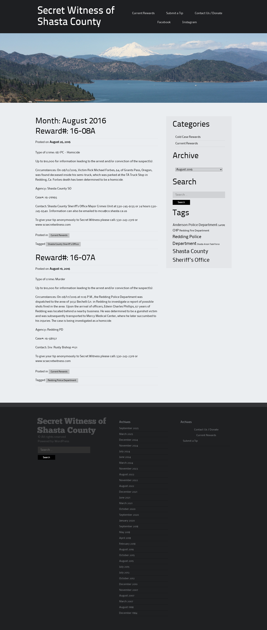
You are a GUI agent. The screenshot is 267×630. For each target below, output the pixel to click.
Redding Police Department (62, 380)
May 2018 (124, 532)
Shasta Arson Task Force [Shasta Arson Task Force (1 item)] (208, 244)
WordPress (61, 441)
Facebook (164, 22)
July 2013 (124, 573)
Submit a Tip (174, 13)
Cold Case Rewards (188, 137)
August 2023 (126, 474)
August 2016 (126, 549)
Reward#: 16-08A (65, 131)
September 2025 (129, 428)
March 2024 (126, 463)
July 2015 (124, 567)
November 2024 (128, 446)
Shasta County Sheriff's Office (63, 244)
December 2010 (128, 584)
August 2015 (126, 561)
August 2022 (126, 486)
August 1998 (126, 607)
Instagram (189, 22)
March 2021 (125, 503)
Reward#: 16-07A (65, 258)
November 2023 (128, 469)
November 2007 (128, 590)
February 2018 (127, 544)
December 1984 (128, 613)
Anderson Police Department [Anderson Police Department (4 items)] (195, 225)
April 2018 (125, 538)
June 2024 (125, 457)
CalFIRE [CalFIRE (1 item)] (221, 225)
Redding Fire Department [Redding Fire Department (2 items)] (194, 231)
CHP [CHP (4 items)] (176, 230)
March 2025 (126, 434)
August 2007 (126, 596)
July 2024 (124, 451)
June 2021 (124, 498)
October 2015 (127, 555)
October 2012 (127, 578)
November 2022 (128, 480)
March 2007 (126, 601)
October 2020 (127, 509)
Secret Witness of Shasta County (71, 426)
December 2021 (128, 492)
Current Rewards (143, 13)
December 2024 (128, 440)
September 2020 (129, 515)
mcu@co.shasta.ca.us (112, 211)
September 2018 (128, 526)
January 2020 (127, 521)
